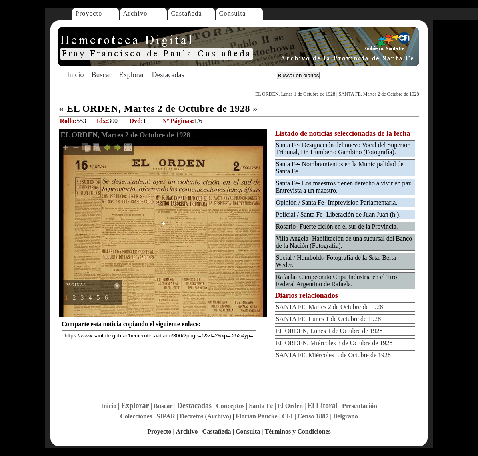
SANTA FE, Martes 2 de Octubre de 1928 (378, 94)
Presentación (359, 405)
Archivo (135, 13)
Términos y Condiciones (297, 431)
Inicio (75, 75)
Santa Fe (261, 405)
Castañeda (186, 13)
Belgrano (345, 416)
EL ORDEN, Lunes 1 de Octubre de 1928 (295, 94)
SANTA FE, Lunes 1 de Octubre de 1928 (328, 318)
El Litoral (322, 406)
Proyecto (89, 13)
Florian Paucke (256, 416)
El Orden (290, 405)
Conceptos (230, 405)
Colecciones (136, 416)
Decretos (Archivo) (205, 416)
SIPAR (165, 416)
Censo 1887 (313, 416)
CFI (287, 416)
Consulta (232, 13)
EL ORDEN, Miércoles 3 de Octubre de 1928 (334, 342)
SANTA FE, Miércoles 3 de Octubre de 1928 (333, 355)
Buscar (102, 75)
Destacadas (168, 75)
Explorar (131, 75)
